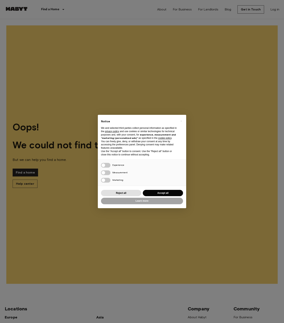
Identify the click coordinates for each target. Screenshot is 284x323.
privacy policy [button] (112, 131)
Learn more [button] (141, 201)
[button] (181, 121)
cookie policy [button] (165, 138)
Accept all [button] (163, 193)
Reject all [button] (121, 193)
